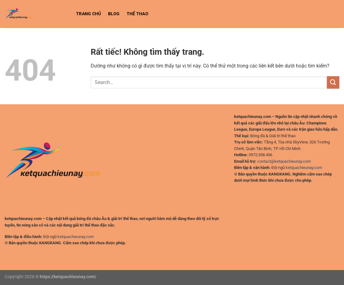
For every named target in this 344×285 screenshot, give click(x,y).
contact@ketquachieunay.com (284, 161)
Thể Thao (137, 13)
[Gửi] (333, 82)
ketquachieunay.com (75, 236)
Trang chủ (88, 13)
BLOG (114, 13)
